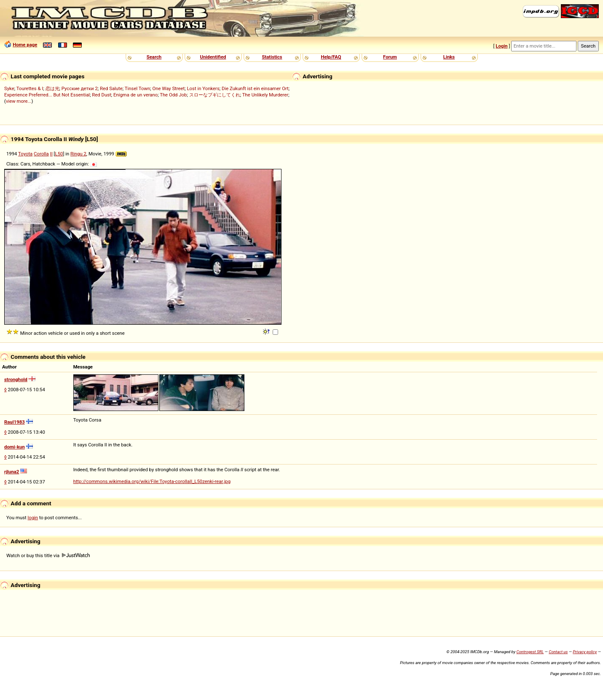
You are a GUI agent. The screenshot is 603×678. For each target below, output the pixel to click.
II (51, 154)
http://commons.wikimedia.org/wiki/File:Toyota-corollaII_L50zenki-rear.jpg (151, 481)
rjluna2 (11, 472)
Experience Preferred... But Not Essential (47, 95)
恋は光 (52, 88)
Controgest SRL (530, 651)
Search (154, 57)
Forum (390, 57)
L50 (59, 154)
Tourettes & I (29, 88)
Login (501, 46)
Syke (9, 88)
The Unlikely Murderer (265, 95)
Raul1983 (14, 422)
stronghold (15, 379)
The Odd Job (173, 95)
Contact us (558, 651)
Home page (25, 45)
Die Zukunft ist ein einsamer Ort (255, 88)
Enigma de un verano (135, 95)
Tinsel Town (137, 88)
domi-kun (14, 447)
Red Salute (111, 88)
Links (449, 57)
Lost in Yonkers (203, 88)
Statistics (272, 57)
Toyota (25, 154)
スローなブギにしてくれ (214, 95)
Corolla (41, 154)
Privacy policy (585, 651)
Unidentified (213, 57)
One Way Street (168, 88)
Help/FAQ (331, 57)
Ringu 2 (78, 154)
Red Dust (101, 95)
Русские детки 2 (80, 88)
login (33, 518)
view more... (19, 101)
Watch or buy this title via (48, 555)
